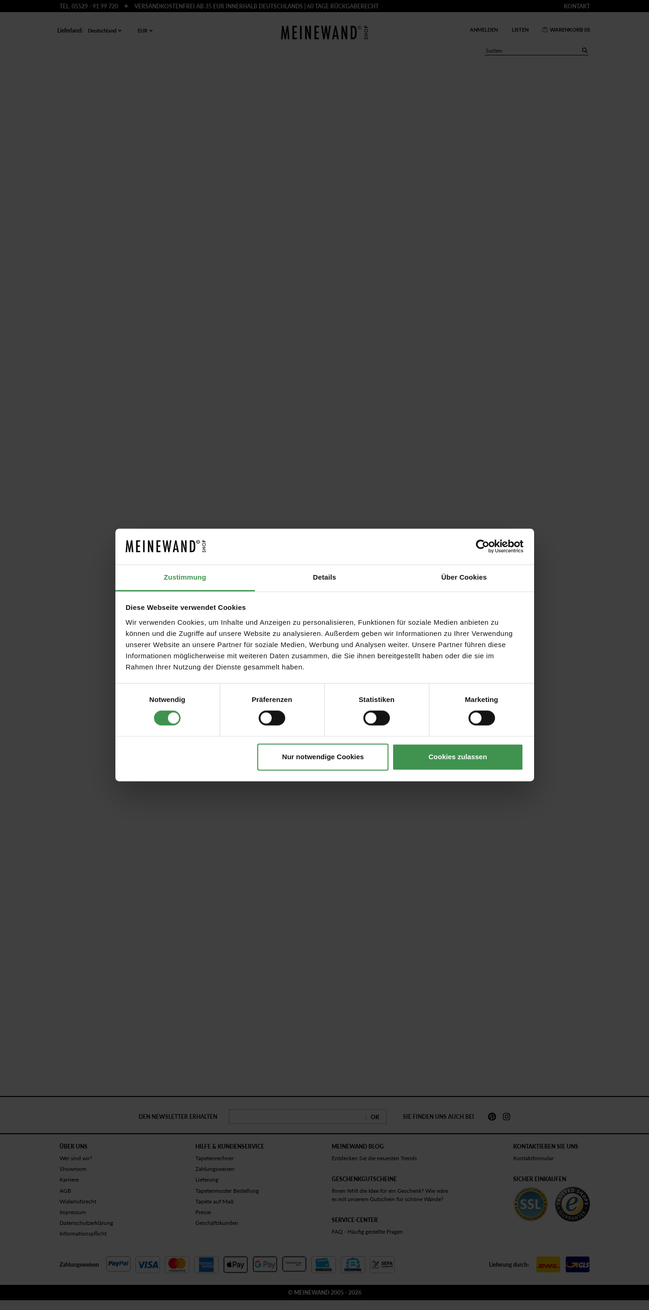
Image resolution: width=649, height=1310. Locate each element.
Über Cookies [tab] (464, 577)
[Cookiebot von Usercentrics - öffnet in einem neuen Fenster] (482, 547)
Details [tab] (324, 577)
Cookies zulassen (457, 757)
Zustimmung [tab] (185, 577)
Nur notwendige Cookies (323, 757)
